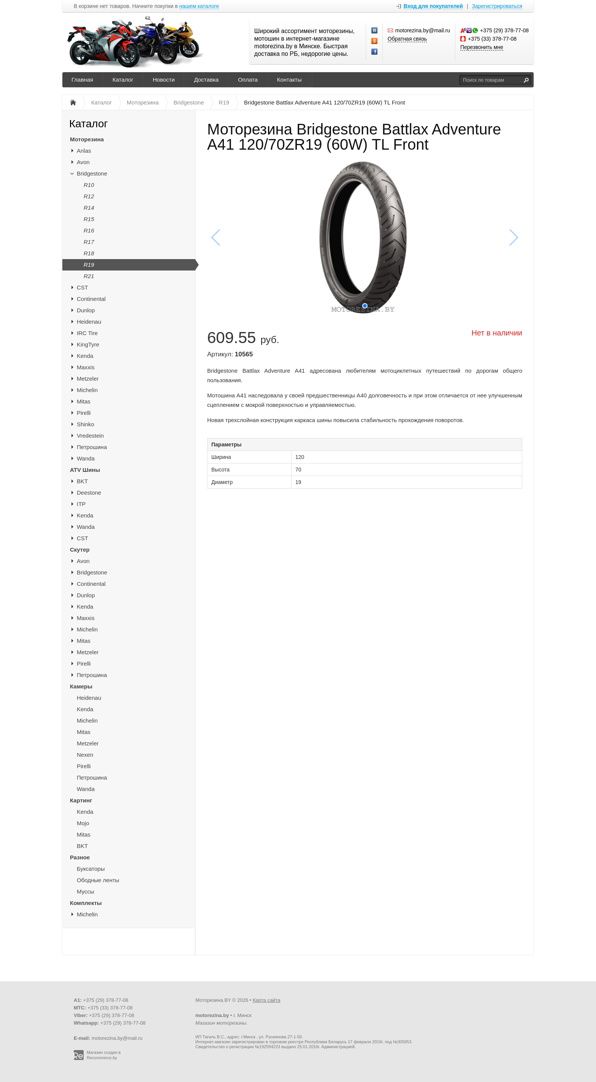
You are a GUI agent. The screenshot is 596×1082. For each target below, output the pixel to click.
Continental (91, 299)
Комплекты (86, 903)
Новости (164, 79)
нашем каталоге (199, 6)
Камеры (81, 686)
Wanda (86, 458)
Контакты (289, 79)
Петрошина (92, 447)
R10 (89, 185)
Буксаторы (91, 868)
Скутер (80, 549)
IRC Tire (87, 333)
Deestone (89, 492)
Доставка (206, 79)
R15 (89, 219)
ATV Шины (85, 470)
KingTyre (88, 344)
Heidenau (89, 321)
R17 (89, 242)
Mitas (83, 401)
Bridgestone (92, 173)
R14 (89, 207)
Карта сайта (266, 1000)
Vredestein (90, 435)
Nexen (85, 754)
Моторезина (87, 139)
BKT (82, 481)
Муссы (85, 891)
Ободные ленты (98, 880)
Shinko (85, 424)
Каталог (123, 79)
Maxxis (86, 367)
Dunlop (86, 310)
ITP (81, 504)
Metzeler (88, 378)
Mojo (83, 823)
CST (82, 287)
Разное (80, 857)
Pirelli (84, 413)
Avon (83, 162)
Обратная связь (407, 39)
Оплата (248, 79)
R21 (89, 276)
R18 (89, 253)
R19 (89, 264)
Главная (82, 79)
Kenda (85, 356)
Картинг (81, 800)
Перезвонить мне (481, 47)
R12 (89, 196)
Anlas (84, 150)
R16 (89, 230)
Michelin (87, 390)
